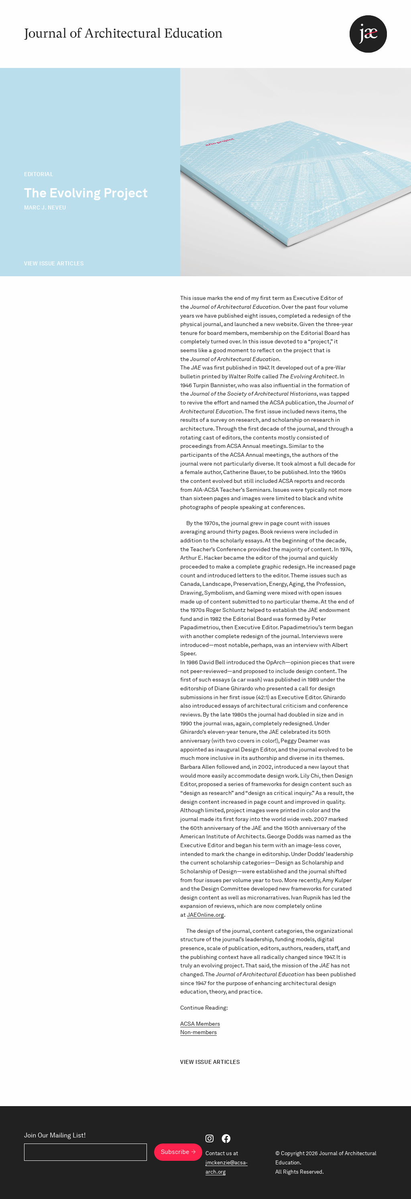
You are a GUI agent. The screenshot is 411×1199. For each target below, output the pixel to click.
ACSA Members (200, 1023)
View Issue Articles (53, 264)
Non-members (198, 1032)
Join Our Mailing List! (55, 1135)
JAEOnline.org (205, 914)
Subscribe (175, 1152)
